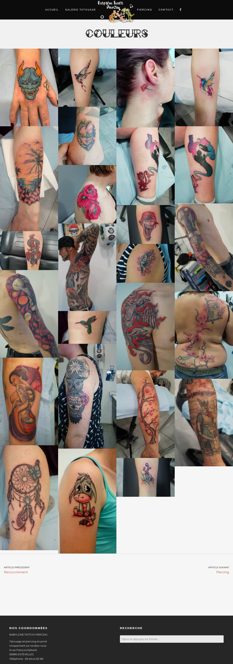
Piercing (174, 569)
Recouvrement (58, 569)
